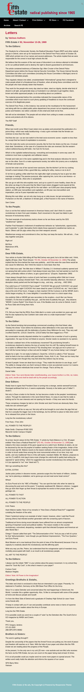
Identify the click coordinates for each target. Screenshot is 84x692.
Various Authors (17, 38)
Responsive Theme (64, 685)
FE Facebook (68, 20)
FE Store (54, 20)
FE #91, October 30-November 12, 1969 (50, 260)
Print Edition (39, 20)
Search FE (18, 25)
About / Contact (21, 20)
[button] (82, 4)
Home (6, 20)
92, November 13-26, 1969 (33, 42)
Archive (7, 25)
